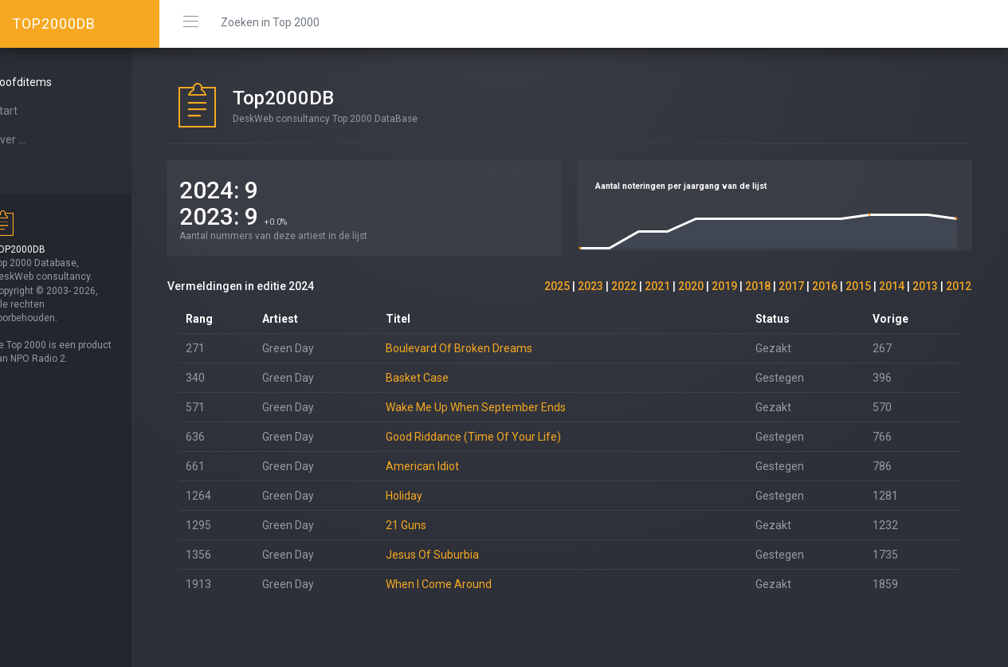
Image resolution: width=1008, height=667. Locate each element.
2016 (824, 286)
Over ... (36, 139)
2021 (657, 286)
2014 (891, 286)
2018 (758, 286)
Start (32, 110)
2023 (590, 286)
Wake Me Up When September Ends (497, 407)
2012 (958, 286)
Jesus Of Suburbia (453, 554)
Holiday (425, 495)
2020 (691, 286)
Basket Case (438, 377)
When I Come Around (460, 584)
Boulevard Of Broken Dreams (480, 348)
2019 (724, 286)
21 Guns (427, 525)
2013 (925, 286)
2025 (557, 286)
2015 (858, 286)
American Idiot (443, 466)
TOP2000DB (54, 23)
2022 (624, 286)
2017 (791, 286)
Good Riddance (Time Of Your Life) (494, 436)
